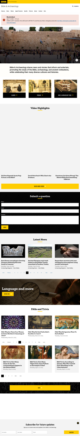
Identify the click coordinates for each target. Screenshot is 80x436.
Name (2, 201)
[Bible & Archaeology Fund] (65, 86)
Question (3, 214)
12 (38, 272)
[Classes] (14, 86)
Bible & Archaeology (9, 6)
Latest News (40, 239)
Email (2, 208)
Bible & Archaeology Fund (65, 95)
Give (45, 11)
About (35, 11)
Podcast (40, 95)
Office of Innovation (12, 1)
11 (34, 272)
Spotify (25, 11)
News (7, 11)
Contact (40, 11)
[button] (75, 6)
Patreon (31, 11)
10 (31, 272)
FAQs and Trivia (40, 309)
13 (42, 272)
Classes (3, 11)
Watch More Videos (40, 186)
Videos (12, 11)
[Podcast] (40, 86)
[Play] (77, 60)
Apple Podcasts (19, 11)
